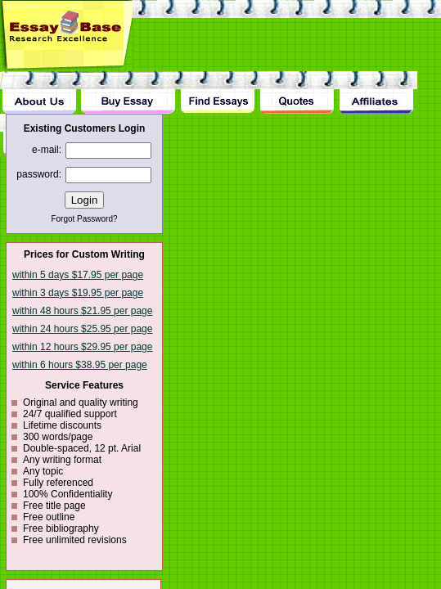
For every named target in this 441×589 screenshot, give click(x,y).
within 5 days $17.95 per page (77, 275)
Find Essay (217, 92)
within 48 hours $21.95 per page (82, 311)
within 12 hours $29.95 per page (82, 347)
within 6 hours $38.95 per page (79, 365)
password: (38, 174)
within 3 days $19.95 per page (77, 293)
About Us (39, 92)
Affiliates (377, 92)
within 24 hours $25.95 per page (82, 329)
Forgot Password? (84, 218)
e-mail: (46, 149)
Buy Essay (128, 92)
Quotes (297, 92)
